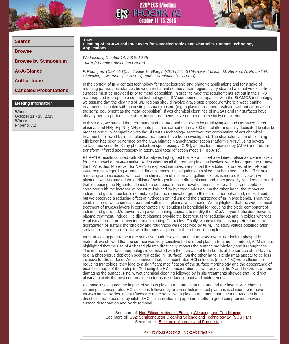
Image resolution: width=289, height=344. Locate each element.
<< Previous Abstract (162, 332)
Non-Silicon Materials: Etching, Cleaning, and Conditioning (190, 312)
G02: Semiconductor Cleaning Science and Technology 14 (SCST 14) (190, 317)
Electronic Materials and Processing (190, 321)
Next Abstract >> (198, 332)
